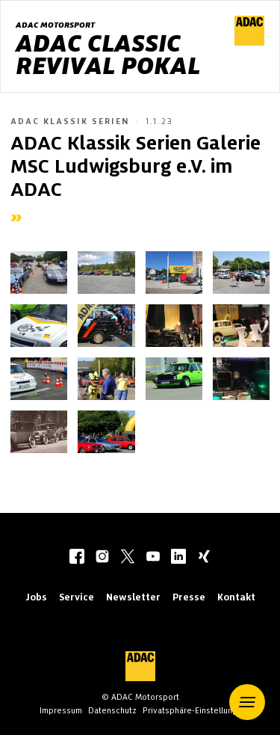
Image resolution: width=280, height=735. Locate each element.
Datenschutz (112, 710)
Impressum (61, 710)
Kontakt (236, 597)
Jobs (36, 597)
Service (76, 597)
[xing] (203, 558)
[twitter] (127, 558)
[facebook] (76, 558)
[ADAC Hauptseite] (249, 42)
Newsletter (133, 597)
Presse (188, 597)
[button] (247, 702)
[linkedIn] (178, 558)
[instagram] (102, 558)
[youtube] (153, 558)
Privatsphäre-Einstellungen (195, 710)
